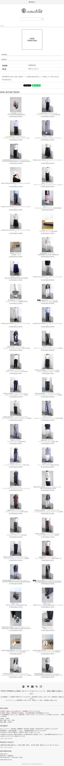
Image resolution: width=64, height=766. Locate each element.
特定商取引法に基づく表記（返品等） (13, 76)
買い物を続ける (7, 79)
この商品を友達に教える (32, 76)
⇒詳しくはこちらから (6, 738)
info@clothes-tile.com (6, 759)
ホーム (2, 25)
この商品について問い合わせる (50, 76)
